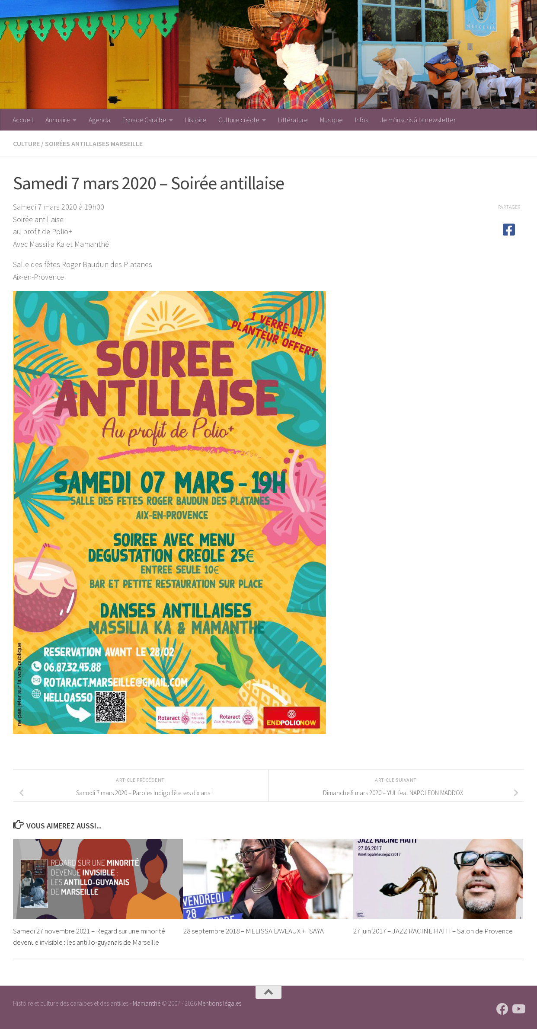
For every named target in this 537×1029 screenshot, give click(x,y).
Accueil (23, 119)
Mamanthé (146, 1003)
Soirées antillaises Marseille (94, 143)
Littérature (293, 119)
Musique (331, 119)
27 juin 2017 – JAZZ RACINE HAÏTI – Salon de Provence (433, 931)
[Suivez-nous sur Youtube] (518, 1009)
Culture (26, 143)
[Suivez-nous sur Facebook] (502, 1009)
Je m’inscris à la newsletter (418, 119)
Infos (361, 119)
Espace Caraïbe (144, 119)
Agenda (99, 119)
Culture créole (238, 119)
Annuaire (57, 119)
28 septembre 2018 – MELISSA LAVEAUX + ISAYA (253, 931)
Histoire (195, 119)
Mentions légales (219, 1003)
